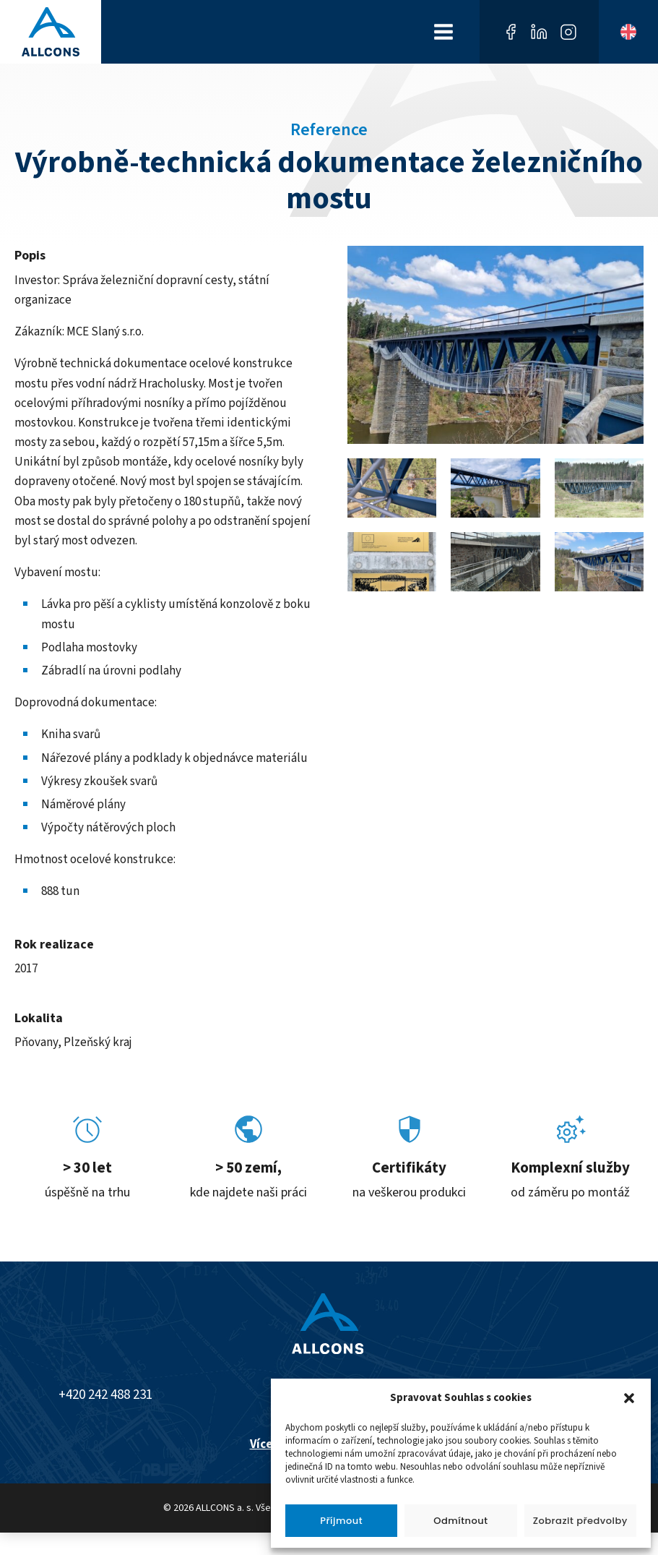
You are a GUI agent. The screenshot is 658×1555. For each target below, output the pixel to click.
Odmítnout (460, 1521)
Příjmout (341, 1521)
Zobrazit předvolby (580, 1521)
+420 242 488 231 (105, 1395)
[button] (629, 1398)
